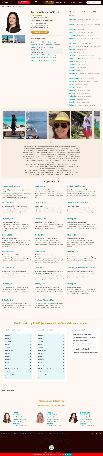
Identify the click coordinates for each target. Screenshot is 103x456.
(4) (8, 342)
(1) (8, 345)
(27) (41, 335)
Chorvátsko (42, 434)
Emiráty (29, 434)
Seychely (16, 434)
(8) (41, 342)
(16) (8, 338)
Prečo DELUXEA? (37, 6)
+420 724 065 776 (18, 422)
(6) (7, 357)
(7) (41, 348)
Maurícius (4, 434)
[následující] (97, 129)
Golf (66, 6)
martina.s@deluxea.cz (19, 420)
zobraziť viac (68, 454)
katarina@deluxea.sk (86, 420)
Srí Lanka (55, 434)
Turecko (62, 434)
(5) (8, 348)
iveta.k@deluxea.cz (52, 420)
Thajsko (49, 434)
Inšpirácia (59, 6)
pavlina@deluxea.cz (41, 29)
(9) (41, 354)
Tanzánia (35, 434)
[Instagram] (99, 1)
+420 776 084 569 (52, 422)
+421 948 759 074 (85, 422)
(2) (8, 360)
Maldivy (10, 434)
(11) (8, 335)
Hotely (13, 6)
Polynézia (23, 434)
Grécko (68, 434)
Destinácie (5, 6)
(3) (44, 369)
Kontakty (80, 6)
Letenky (73, 6)
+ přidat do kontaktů (40, 36)
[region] (51, 128)
